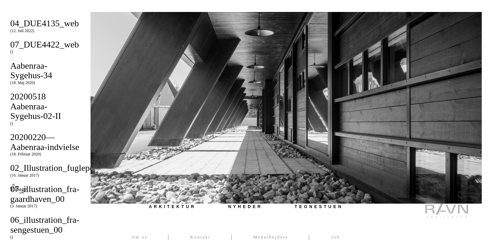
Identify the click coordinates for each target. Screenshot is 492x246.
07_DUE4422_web (45, 47)
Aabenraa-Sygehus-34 (45, 73)
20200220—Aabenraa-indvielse (45, 144)
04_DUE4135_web (45, 25)
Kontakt (200, 237)
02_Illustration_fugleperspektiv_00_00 (79, 170)
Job (335, 237)
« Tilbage (13, 187)
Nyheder (245, 206)
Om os (140, 237)
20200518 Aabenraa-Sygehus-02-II (45, 109)
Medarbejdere (271, 237)
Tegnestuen (319, 206)
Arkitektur (172, 206)
